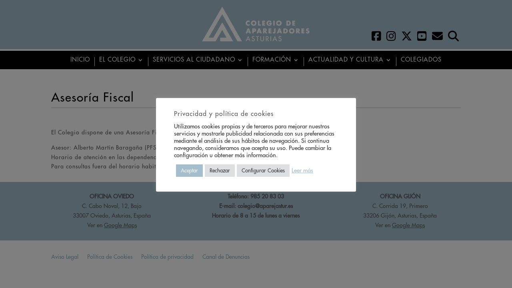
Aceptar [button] (189, 170)
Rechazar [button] (220, 170)
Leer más (302, 171)
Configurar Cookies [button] (263, 170)
